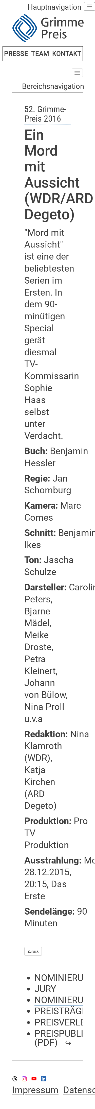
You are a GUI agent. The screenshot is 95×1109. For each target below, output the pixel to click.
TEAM (40, 53)
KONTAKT (66, 53)
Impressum (35, 1090)
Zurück (33, 951)
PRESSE (16, 53)
